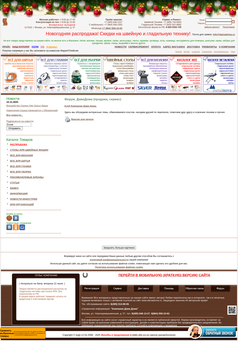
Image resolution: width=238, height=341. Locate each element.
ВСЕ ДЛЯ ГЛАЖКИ (20, 166)
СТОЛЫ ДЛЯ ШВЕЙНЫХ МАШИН (29, 150)
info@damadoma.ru (224, 34)
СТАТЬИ (14, 182)
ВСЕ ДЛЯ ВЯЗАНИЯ (21, 155)
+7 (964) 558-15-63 (112, 28)
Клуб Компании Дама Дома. (80, 106)
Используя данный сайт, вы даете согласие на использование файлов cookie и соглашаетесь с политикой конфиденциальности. (22, 333)
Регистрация (229, 27)
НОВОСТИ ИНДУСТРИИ (23, 199)
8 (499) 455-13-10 (139, 335)
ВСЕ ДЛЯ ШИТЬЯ (20, 161)
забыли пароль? (211, 27)
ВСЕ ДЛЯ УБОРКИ (20, 171)
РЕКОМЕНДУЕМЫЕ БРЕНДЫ (26, 177)
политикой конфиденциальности (109, 259)
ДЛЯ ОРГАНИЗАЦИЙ (22, 204)
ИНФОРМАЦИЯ (19, 193)
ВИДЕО (14, 188)
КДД (78, 335)
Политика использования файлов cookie (119, 267)
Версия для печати (82, 119)
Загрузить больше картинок (119, 247)
